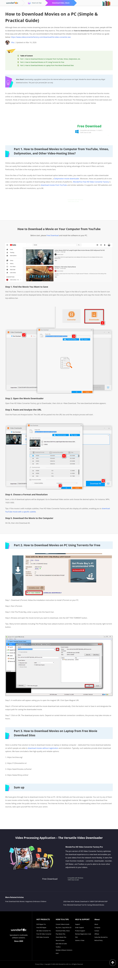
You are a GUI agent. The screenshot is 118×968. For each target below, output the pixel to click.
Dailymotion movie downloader (66, 178)
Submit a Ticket (79, 940)
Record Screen (60, 940)
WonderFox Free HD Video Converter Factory (91, 182)
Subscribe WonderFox (101, 937)
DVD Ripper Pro (41, 924)
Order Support (79, 927)
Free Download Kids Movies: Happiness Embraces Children (25, 901)
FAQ (76, 937)
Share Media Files (61, 937)
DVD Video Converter (42, 937)
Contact (96, 931)
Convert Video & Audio (62, 924)
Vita (12, 42)
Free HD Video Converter (43, 934)
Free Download (53, 235)
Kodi (57, 953)
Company (97, 927)
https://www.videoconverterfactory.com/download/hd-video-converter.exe (41, 37)
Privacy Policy (39, 964)
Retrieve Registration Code (83, 934)
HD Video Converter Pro (43, 931)
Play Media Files (60, 934)
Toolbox (58, 947)
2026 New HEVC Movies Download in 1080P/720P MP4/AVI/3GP (85, 901)
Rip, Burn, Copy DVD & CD (63, 927)
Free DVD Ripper (41, 927)
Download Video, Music (63, 931)
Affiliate (96, 934)
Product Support (80, 931)
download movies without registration (43, 748)
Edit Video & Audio (61, 944)
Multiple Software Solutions (64, 950)
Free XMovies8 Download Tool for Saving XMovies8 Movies (83, 905)
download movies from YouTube (54, 185)
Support (77, 924)
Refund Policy (98, 940)
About (96, 924)
